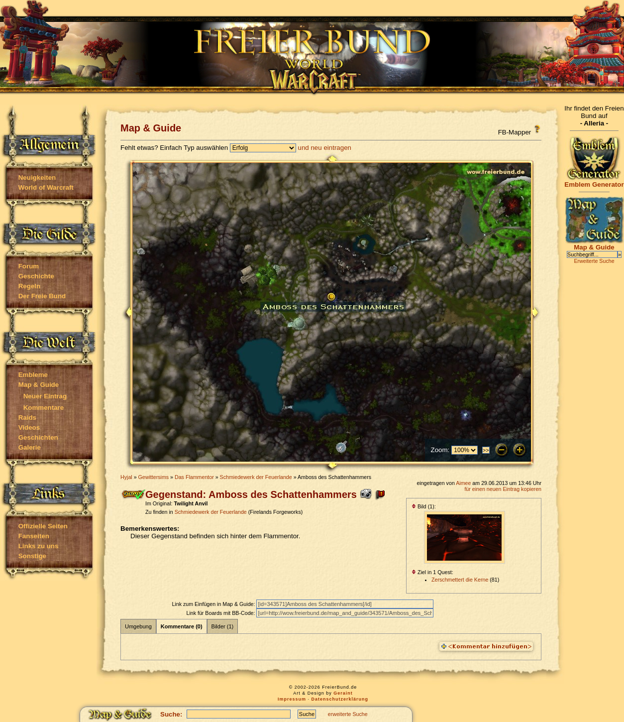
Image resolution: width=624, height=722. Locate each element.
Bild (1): (424, 506)
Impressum (292, 699)
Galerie (29, 447)
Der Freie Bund (42, 296)
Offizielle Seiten (43, 526)
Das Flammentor (194, 477)
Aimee (463, 483)
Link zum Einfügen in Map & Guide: (214, 604)
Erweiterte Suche (594, 261)
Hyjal (126, 477)
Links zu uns (38, 546)
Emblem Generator (594, 181)
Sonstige (32, 556)
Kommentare (43, 407)
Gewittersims (153, 477)
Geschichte (36, 276)
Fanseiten (33, 536)
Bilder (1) (222, 626)
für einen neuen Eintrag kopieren (502, 489)
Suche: (171, 714)
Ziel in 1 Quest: (432, 572)
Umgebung (138, 626)
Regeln (29, 286)
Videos (29, 427)
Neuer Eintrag (45, 396)
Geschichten (38, 437)
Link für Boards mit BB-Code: (221, 613)
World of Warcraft (46, 187)
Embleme (33, 374)
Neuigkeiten (37, 177)
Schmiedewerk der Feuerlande (256, 477)
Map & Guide (38, 384)
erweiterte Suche (348, 714)
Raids (27, 417)
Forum (28, 266)
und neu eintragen (324, 147)
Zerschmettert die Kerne (459, 580)
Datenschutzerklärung (340, 699)
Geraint (343, 693)
